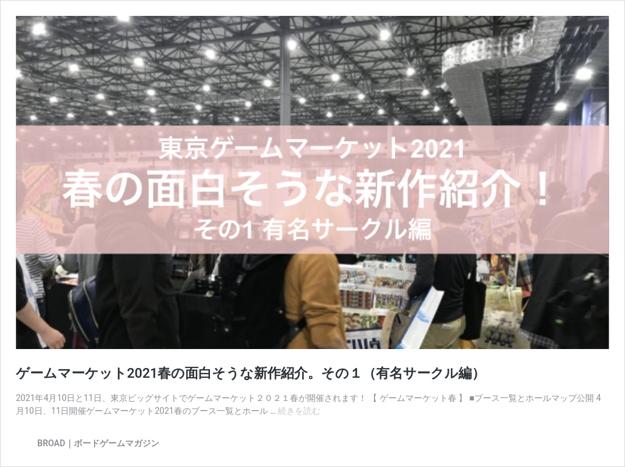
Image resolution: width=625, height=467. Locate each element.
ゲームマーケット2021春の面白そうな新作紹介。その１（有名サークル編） (250, 373)
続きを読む (299, 411)
